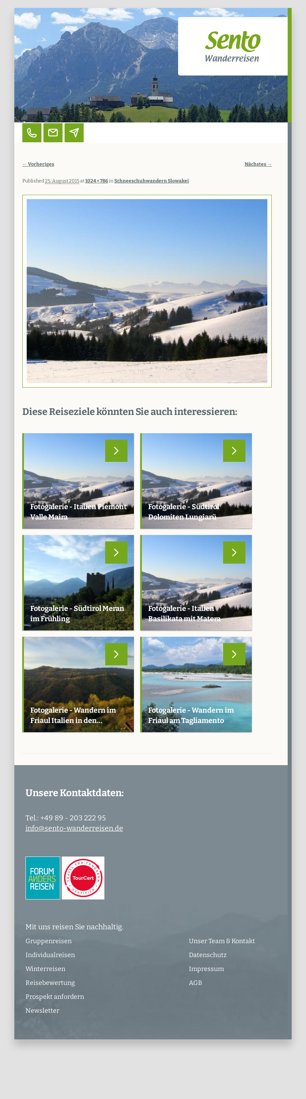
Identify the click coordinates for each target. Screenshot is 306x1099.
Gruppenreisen (49, 941)
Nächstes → (258, 164)
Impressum (206, 969)
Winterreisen (45, 969)
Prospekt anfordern (55, 996)
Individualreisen (50, 955)
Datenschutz (208, 955)
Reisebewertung (50, 983)
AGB (195, 983)
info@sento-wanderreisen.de (74, 828)
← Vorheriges (38, 164)
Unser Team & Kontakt (222, 941)
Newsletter (42, 1010)
